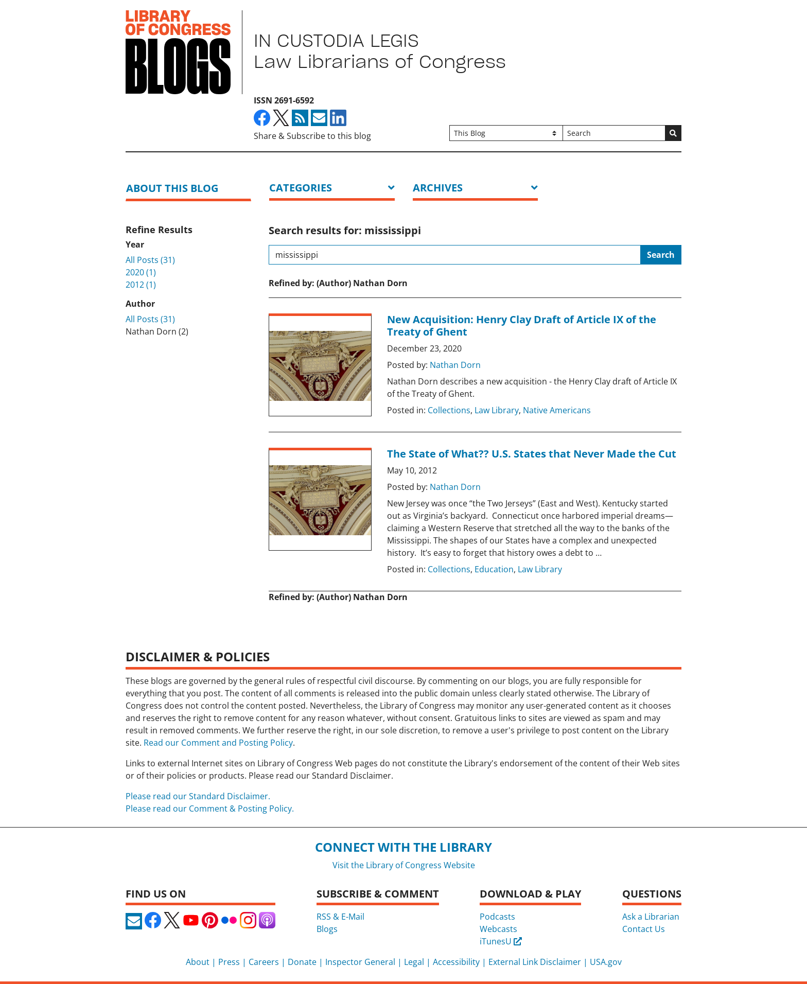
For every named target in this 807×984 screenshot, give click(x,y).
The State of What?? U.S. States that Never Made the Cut (531, 454)
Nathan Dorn (455, 365)
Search (661, 254)
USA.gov (606, 962)
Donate (302, 962)
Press (229, 962)
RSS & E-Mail (340, 916)
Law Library (497, 410)
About (197, 962)
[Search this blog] (455, 255)
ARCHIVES (438, 188)
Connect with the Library (403, 846)
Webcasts (498, 929)
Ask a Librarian (650, 916)
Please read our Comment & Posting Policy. (210, 808)
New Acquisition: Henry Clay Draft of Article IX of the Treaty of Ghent (521, 325)
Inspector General (360, 962)
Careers (264, 962)
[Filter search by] (506, 133)
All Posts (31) (150, 260)
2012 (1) (141, 284)
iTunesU (501, 941)
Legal (414, 962)
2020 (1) (141, 272)
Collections (449, 410)
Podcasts (497, 916)
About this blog (172, 188)
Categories (300, 188)
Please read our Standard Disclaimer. (198, 796)
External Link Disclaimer (534, 962)
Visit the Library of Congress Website (403, 865)
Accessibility (456, 962)
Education (494, 569)
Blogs (327, 929)
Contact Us (643, 929)
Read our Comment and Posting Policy (218, 742)
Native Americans (557, 410)
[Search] (614, 133)
